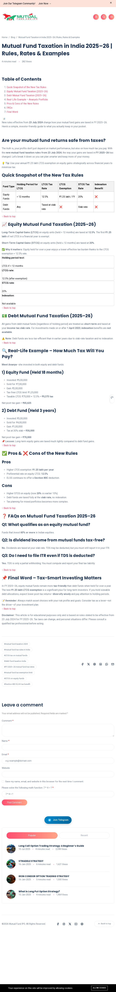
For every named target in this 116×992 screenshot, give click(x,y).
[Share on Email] (112, 723)
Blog (13, 37)
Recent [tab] (84, 894)
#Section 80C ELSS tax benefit (17, 743)
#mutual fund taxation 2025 (16, 703)
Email (4, 813)
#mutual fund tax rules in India (17, 709)
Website (6, 827)
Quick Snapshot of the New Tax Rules (26, 146)
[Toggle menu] (111, 17)
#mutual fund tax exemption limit (18, 732)
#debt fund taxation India (15, 720)
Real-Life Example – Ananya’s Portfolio (27, 158)
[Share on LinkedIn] (100, 723)
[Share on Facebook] (82, 723)
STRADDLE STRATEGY (31, 920)
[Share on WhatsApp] (106, 723)
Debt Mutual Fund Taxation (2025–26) (26, 154)
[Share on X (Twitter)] (88, 723)
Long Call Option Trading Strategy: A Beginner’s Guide (51, 905)
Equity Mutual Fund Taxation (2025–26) (27, 150)
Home (5, 37)
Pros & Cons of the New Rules (23, 162)
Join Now (44, 3)
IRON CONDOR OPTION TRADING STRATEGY (44, 935)
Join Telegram (58, 879)
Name (5, 800)
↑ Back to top (9, 275)
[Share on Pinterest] (94, 723)
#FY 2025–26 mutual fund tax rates (19, 726)
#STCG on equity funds (14, 737)
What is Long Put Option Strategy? (39, 950)
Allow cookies (99, 988)
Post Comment (14, 861)
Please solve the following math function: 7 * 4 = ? (27, 846)
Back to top (104, 983)
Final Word (12, 171)
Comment (7, 780)
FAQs (9, 166)
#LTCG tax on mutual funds (15, 714)
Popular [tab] (32, 894)
